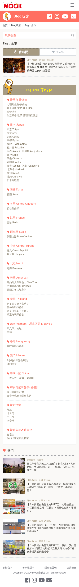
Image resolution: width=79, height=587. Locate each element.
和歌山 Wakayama (17, 144)
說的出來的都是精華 (18, 438)
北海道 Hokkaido (16, 169)
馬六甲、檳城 (14, 328)
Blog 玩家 (21, 16)
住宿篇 (10, 434)
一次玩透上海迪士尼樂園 (20, 378)
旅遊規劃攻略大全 (21, 429)
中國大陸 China (19, 373)
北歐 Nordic (17, 263)
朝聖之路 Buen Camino (19, 236)
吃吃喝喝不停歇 (15, 346)
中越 (9, 332)
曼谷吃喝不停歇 (15, 307)
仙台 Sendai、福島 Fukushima (23, 165)
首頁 (5, 25)
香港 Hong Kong (20, 341)
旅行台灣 (15, 405)
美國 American (19, 277)
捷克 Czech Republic (18, 250)
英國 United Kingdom (23, 203)
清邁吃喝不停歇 (15, 314)
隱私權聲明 (51, 567)
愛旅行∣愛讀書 (18, 99)
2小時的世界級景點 (17, 360)
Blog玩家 (16, 25)
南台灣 (10, 420)
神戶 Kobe (12, 154)
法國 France (17, 217)
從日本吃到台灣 (15, 392)
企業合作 (71, 567)
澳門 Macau (17, 355)
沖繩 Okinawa (14, 176)
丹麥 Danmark (14, 268)
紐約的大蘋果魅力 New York (22, 282)
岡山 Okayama (15, 158)
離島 (9, 409)
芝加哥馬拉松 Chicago (19, 286)
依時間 (21, 52)
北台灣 (10, 413)
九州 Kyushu (13, 173)
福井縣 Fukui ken (16, 147)
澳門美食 (12, 364)
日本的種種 (13, 180)
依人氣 (58, 52)
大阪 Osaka (13, 136)
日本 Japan (17, 124)
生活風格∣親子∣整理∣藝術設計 (22, 115)
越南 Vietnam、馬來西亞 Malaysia (31, 323)
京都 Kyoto (13, 140)
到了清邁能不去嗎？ (18, 311)
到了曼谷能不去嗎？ (18, 303)
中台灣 (10, 417)
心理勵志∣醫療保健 (17, 104)
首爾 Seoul (12, 194)
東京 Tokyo (13, 129)
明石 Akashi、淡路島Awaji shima (24, 151)
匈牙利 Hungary (15, 254)
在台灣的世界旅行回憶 (24, 387)
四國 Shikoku (14, 162)
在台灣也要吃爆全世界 (19, 395)
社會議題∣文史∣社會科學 (20, 108)
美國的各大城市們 (16, 289)
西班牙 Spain (18, 231)
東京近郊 (12, 133)
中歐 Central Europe (22, 245)
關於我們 (7, 567)
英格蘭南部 (13, 208)
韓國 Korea (16, 189)
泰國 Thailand (18, 299)
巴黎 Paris (12, 222)
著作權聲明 (28, 567)
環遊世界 (12, 111)
